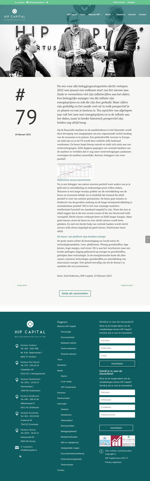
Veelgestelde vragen (70, 448)
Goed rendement (68, 348)
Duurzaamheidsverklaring (72, 453)
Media (108, 15)
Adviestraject (67, 420)
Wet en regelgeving (69, 442)
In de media (66, 381)
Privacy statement (113, 462)
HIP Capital (72, 15)
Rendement (66, 415)
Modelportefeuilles (69, 437)
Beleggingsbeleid (69, 431)
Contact (21, 2)
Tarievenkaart (67, 465)
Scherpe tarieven (68, 354)
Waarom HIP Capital (66, 326)
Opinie (64, 376)
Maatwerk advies (68, 343)
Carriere (132, 15)
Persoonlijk (66, 332)
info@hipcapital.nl (29, 450)
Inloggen (131, 2)
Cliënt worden (119, 2)
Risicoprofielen (67, 426)
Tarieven (65, 409)
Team (82, 15)
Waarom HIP (94, 15)
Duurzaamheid (67, 337)
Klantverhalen (63, 398)
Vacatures (61, 365)
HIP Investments (68, 387)
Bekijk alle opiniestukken (75, 293)
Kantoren (121, 15)
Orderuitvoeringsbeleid (71, 459)
